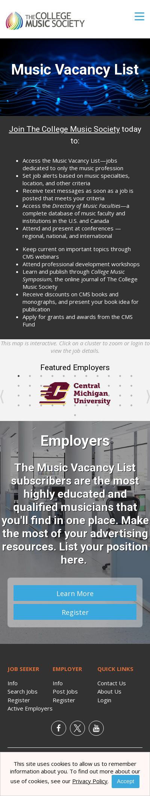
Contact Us (111, 683)
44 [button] (131, 405)
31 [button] (109, 396)
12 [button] (19, 386)
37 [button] (52, 405)
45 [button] (75, 415)
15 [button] (52, 386)
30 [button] (98, 396)
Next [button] (148, 397)
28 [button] (75, 396)
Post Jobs (65, 691)
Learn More (75, 593)
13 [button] (30, 386)
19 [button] (98, 386)
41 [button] (98, 405)
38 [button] (64, 405)
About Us (109, 691)
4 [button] (52, 376)
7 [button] (86, 376)
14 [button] (41, 386)
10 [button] (120, 376)
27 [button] (64, 396)
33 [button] (131, 396)
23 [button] (19, 396)
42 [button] (109, 405)
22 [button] (131, 386)
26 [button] (52, 396)
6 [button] (75, 376)
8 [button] (98, 376)
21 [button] (120, 386)
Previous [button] (2, 397)
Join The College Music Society (64, 129)
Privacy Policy (90, 781)
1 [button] (19, 376)
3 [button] (41, 376)
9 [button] (109, 376)
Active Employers (30, 708)
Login (104, 700)
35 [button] (30, 405)
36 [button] (41, 405)
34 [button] (19, 405)
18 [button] (86, 386)
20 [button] (109, 386)
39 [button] (75, 405)
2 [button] (30, 376)
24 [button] (30, 396)
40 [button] (86, 405)
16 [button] (64, 386)
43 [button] (120, 405)
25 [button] (41, 396)
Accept (125, 781)
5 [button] (64, 376)
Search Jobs (23, 691)
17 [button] (75, 386)
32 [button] (120, 396)
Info (13, 683)
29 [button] (86, 396)
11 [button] (131, 376)
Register (75, 612)
